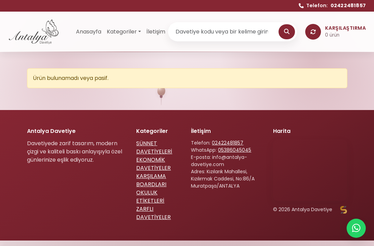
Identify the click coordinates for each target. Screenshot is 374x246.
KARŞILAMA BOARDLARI (151, 180)
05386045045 (234, 150)
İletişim (155, 32)
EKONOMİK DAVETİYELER (153, 164)
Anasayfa (88, 32)
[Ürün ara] (224, 31)
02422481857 (227, 142)
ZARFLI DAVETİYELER (153, 213)
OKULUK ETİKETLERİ (150, 197)
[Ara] (287, 31)
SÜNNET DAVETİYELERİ (154, 147)
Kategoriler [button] (122, 32)
